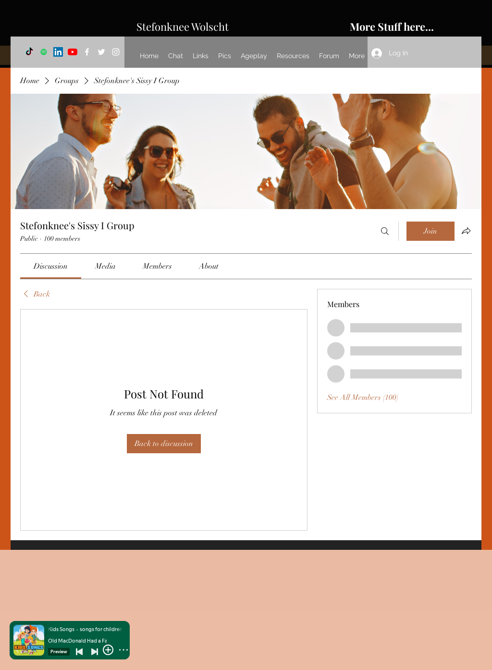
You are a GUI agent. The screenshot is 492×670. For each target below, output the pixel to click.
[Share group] (466, 230)
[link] (51, 266)
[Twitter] (101, 52)
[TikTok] (29, 52)
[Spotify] (44, 52)
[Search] (385, 231)
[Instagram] (116, 52)
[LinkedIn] (58, 52)
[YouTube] (72, 52)
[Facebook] (87, 52)
